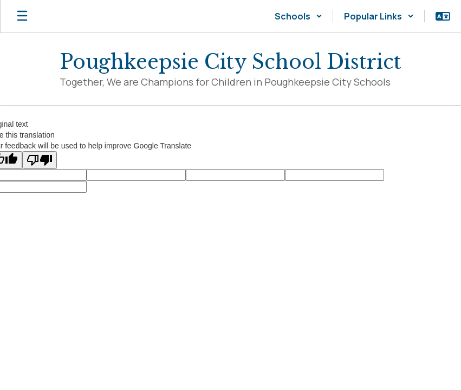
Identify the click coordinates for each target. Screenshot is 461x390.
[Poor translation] (39, 160)
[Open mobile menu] (22, 16)
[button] (298, 16)
